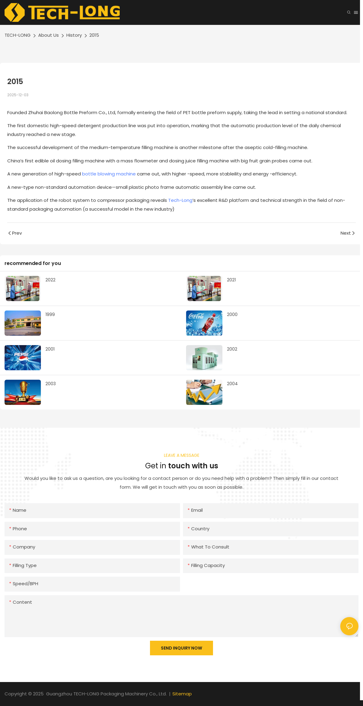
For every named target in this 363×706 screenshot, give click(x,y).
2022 (50, 280)
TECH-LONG (18, 35)
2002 (232, 349)
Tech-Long (180, 200)
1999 (50, 314)
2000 (232, 314)
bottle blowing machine (109, 174)
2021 (231, 280)
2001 (50, 349)
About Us (48, 35)
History (74, 35)
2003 (50, 384)
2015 (94, 35)
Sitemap (182, 694)
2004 (232, 384)
